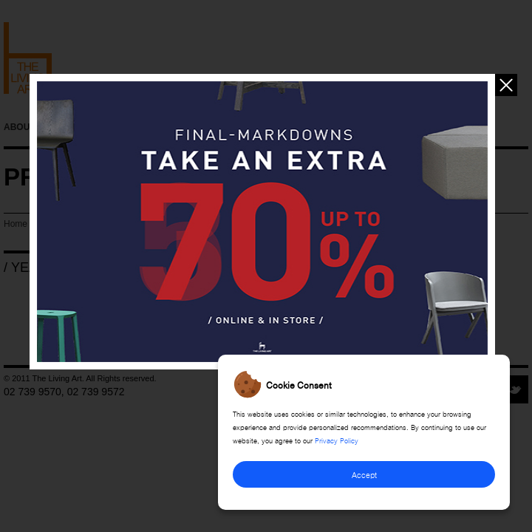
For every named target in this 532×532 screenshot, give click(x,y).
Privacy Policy (336, 439)
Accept (364, 474)
